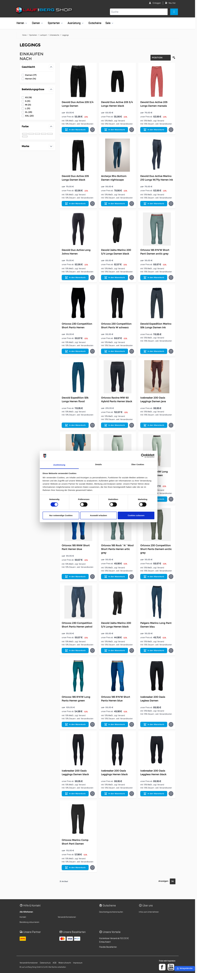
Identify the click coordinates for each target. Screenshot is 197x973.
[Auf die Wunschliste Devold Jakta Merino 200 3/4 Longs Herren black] (131, 650)
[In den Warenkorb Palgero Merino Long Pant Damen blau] (153, 650)
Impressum (77, 962)
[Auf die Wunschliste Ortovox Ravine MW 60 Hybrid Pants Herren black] (131, 425)
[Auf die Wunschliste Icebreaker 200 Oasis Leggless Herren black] (171, 793)
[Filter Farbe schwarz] (24, 134)
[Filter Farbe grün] (37, 134)
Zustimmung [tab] (59, 465)
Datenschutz (45, 962)
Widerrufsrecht (64, 962)
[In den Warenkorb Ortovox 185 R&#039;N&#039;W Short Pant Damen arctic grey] (153, 277)
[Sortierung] (160, 58)
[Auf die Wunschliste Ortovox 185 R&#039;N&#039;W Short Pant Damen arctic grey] (171, 277)
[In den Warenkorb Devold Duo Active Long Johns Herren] (75, 277)
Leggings (65, 35)
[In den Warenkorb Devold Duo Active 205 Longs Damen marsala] (153, 129)
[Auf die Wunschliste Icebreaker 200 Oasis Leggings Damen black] (92, 793)
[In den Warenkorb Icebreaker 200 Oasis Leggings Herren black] (114, 793)
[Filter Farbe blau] (31, 134)
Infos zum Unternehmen (149, 911)
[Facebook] (162, 967)
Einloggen (156, 3)
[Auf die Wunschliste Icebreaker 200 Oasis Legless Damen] (171, 724)
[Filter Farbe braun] (50, 134)
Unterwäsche (54, 35)
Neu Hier (172, 3)
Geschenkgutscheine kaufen (111, 911)
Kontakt (23, 917)
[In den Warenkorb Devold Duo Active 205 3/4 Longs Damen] (75, 129)
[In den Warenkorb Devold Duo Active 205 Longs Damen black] (75, 203)
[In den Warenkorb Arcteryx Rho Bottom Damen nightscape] (114, 203)
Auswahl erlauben (98, 515)
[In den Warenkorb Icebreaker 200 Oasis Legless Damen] (153, 724)
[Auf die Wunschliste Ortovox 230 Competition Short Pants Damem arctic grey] (171, 576)
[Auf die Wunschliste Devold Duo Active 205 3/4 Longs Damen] (92, 129)
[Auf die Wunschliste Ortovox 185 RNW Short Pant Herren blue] (92, 576)
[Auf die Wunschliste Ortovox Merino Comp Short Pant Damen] (92, 867)
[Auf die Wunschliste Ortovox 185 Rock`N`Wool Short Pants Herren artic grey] (131, 576)
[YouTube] (171, 967)
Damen (36, 23)
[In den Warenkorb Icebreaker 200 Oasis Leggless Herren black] (153, 793)
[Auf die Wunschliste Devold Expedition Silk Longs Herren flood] (92, 425)
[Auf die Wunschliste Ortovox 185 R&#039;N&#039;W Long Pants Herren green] (92, 724)
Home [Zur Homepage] (24, 35)
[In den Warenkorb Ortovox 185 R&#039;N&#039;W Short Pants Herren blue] (114, 724)
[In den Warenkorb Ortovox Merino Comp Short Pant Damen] (75, 867)
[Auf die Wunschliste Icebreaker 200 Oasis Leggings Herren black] (131, 793)
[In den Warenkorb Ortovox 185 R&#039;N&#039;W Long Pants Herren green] (75, 724)
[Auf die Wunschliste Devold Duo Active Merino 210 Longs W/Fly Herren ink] (171, 203)
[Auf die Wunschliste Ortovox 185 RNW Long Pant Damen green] (171, 499)
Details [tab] (98, 464)
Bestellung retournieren (29, 922)
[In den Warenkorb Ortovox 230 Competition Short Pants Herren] (75, 351)
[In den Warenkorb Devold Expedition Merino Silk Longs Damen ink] (153, 351)
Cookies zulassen (136, 515)
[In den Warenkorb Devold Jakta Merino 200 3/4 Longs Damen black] (114, 277)
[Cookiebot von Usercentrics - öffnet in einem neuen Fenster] (143, 456)
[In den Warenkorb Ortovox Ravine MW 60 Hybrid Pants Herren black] (114, 425)
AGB (54, 962)
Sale (107, 23)
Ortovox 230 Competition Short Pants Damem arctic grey (156, 549)
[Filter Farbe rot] (24, 136)
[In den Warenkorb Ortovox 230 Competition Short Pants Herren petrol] (75, 650)
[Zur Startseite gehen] (44, 10)
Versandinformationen (67, 917)
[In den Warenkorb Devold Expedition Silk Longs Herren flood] (75, 425)
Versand (82, 120)
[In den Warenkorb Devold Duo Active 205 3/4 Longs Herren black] (114, 129)
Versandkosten (87, 123)
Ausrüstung (74, 23)
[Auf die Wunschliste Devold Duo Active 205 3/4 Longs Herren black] (131, 129)
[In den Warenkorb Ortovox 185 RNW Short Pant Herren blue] (75, 576)
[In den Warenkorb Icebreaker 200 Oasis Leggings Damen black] (75, 793)
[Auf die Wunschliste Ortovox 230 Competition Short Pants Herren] (92, 351)
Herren (20, 23)
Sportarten (54, 23)
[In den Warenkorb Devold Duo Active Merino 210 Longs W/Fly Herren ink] (153, 203)
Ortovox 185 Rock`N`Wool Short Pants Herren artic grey (117, 549)
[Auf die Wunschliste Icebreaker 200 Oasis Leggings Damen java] (171, 425)
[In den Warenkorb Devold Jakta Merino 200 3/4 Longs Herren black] (114, 650)
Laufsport (43, 35)
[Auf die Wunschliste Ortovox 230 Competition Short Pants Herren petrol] (92, 650)
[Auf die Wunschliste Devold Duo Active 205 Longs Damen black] (92, 203)
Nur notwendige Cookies (61, 515)
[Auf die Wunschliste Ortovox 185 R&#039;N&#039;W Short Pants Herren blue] (131, 724)
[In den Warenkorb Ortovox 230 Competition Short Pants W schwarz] (114, 351)
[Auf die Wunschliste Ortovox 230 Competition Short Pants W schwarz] (131, 351)
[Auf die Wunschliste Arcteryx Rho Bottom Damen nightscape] (131, 203)
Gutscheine (94, 23)
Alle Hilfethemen (26, 911)
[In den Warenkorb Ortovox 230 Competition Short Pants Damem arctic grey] (153, 576)
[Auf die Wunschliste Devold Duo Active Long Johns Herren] (92, 277)
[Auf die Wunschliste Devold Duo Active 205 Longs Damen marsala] (171, 129)
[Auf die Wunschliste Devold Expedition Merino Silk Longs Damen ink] (171, 351)
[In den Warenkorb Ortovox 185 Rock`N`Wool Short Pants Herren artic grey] (114, 576)
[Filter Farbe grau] (43, 134)
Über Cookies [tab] (137, 464)
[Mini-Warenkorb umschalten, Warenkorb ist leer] (174, 12)
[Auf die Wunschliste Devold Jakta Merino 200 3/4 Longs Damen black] (131, 277)
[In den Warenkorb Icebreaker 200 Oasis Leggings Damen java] (153, 425)
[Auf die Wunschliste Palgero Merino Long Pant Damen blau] (171, 650)
